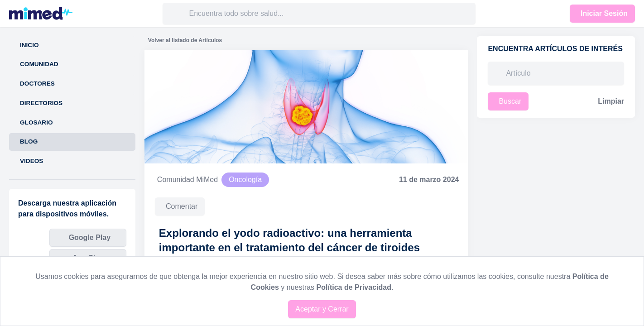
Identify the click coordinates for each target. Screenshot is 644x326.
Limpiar (611, 101)
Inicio (29, 45)
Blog (29, 141)
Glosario (36, 122)
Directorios (41, 103)
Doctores (37, 83)
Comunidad (39, 64)
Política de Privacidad (354, 287)
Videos (31, 161)
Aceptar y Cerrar (321, 309)
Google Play (90, 237)
